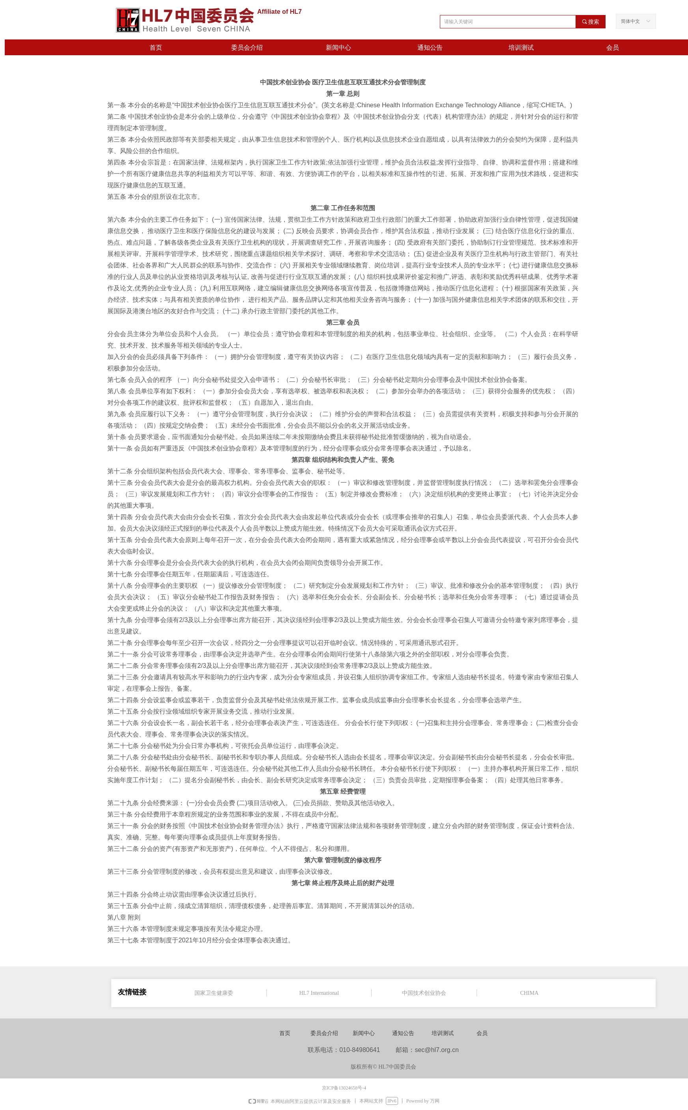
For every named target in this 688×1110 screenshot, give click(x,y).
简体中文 (630, 21)
